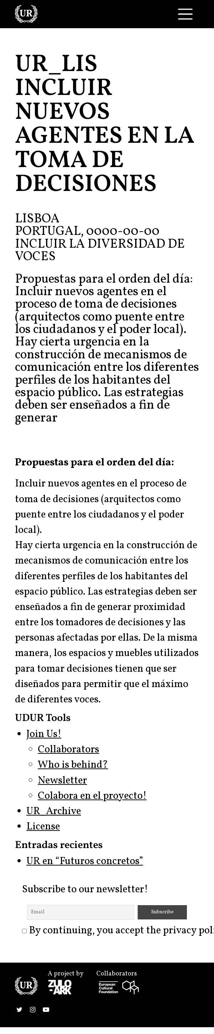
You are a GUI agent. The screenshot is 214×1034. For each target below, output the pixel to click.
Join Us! (43, 734)
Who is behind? (73, 765)
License (43, 827)
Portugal (48, 232)
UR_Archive (53, 811)
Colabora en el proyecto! (92, 796)
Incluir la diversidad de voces (100, 251)
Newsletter (62, 781)
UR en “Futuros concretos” (84, 861)
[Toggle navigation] (185, 14)
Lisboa (37, 219)
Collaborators (68, 750)
